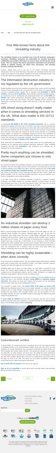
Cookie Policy (28, 401)
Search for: (4, 408)
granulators (23, 146)
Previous (9, 379)
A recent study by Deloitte (10, 299)
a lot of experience (19, 94)
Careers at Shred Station (31, 403)
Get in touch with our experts (11, 363)
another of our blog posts (28, 139)
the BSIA (49, 96)
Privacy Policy (28, 398)
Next (48, 379)
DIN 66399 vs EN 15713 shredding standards (27, 124)
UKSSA (3, 97)
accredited (44, 92)
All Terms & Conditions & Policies (33, 396)
